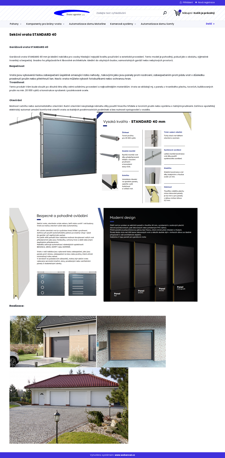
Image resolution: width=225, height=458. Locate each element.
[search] (142, 14)
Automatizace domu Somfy (157, 23)
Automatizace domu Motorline (87, 23)
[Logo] (26, 13)
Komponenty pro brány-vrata (44, 23)
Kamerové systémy (121, 23)
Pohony (14, 23)
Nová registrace (206, 2)
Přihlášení (188, 2)
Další (209, 23)
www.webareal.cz (125, 454)
